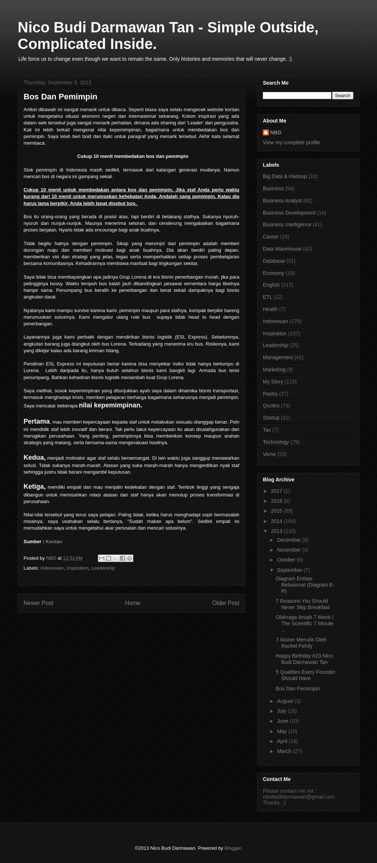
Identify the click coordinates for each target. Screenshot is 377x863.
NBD (275, 132)
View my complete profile (291, 142)
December (289, 540)
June (283, 721)
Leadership (103, 568)
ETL (267, 297)
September (290, 570)
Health (270, 309)
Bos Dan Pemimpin (298, 689)
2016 (277, 501)
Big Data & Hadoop (285, 176)
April (283, 741)
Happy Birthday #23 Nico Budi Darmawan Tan (304, 659)
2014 (277, 521)
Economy (273, 273)
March (285, 751)
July (282, 711)
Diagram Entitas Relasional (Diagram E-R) (305, 585)
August (285, 701)
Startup (271, 418)
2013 (277, 531)
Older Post (225, 603)
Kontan (54, 541)
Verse (269, 454)
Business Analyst (282, 201)
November (289, 550)
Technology (276, 442)
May (282, 731)
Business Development (289, 213)
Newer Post (38, 603)
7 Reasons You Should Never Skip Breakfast (303, 604)
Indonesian (52, 568)
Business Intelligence (287, 224)
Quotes (271, 405)
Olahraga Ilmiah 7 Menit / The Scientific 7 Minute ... (305, 623)
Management (278, 357)
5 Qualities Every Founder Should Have (305, 675)
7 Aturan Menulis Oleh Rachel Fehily (301, 643)
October (287, 560)
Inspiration (77, 568)
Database (274, 261)
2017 (277, 491)
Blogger (233, 848)
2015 (277, 511)
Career (271, 237)
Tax (267, 430)
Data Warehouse (282, 249)
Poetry (270, 394)
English (271, 285)
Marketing (274, 369)
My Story (273, 382)
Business (273, 188)
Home (133, 603)
